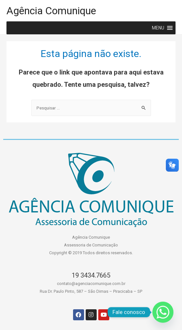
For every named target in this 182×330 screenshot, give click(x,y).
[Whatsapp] (163, 312)
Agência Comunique (51, 11)
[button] (158, 27)
